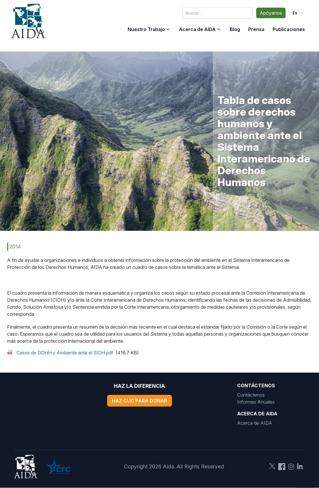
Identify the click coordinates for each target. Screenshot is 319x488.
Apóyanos (271, 13)
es (299, 13)
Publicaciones (289, 29)
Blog (235, 29)
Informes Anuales (256, 402)
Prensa (256, 29)
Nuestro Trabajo (146, 29)
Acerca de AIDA (197, 29)
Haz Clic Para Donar (139, 401)
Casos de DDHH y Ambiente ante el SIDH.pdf (64, 353)
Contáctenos (251, 395)
